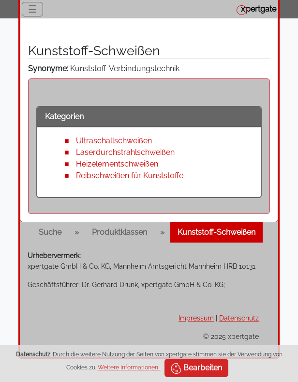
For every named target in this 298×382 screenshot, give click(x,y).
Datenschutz (239, 318)
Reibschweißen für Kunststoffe (129, 175)
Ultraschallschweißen (114, 140)
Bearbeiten (196, 368)
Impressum (196, 318)
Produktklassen (119, 232)
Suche (50, 232)
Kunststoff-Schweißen (216, 232)
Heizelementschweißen (117, 163)
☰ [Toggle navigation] (32, 9)
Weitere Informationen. (129, 367)
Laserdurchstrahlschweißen (125, 152)
